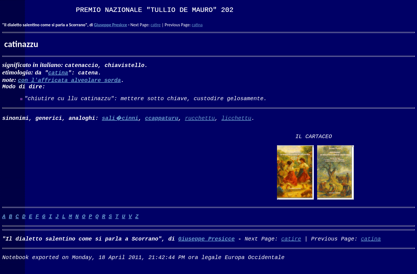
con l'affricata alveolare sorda (69, 80)
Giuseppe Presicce (110, 24)
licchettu (236, 120)
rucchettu (200, 120)
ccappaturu (161, 120)
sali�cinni (120, 120)
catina (197, 24)
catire (155, 24)
